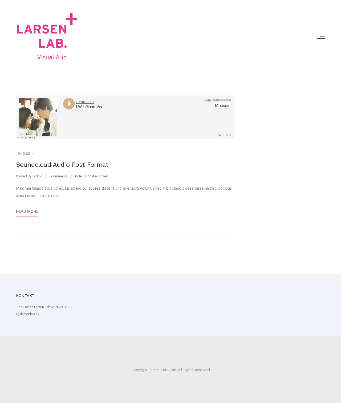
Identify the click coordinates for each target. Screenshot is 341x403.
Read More (27, 211)
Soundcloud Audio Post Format (62, 164)
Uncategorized (96, 176)
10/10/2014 (25, 154)
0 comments (58, 176)
